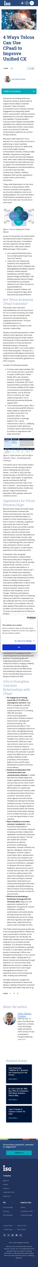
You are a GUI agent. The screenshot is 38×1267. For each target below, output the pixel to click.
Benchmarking (7, 1215)
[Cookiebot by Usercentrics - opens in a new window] (27, 618)
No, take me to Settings (23, 641)
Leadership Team (8, 1192)
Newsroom (6, 1196)
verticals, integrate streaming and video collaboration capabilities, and (21, 832)
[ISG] (9, 3)
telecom (6, 326)
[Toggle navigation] (32, 3)
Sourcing (6, 1211)
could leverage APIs (15, 542)
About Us (6, 1181)
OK (19, 647)
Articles (23, 1207)
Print (30, 68)
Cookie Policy (7, 1229)
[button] (22, 1039)
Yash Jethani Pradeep (18, 79)
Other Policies (21, 1229)
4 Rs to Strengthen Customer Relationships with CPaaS (16, 687)
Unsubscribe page (26, 1215)
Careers (5, 1184)
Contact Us (18, 1153)
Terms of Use (21, 1226)
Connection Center (27, 1211)
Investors (6, 1188)
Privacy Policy (7, 1226)
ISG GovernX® (7, 1207)
